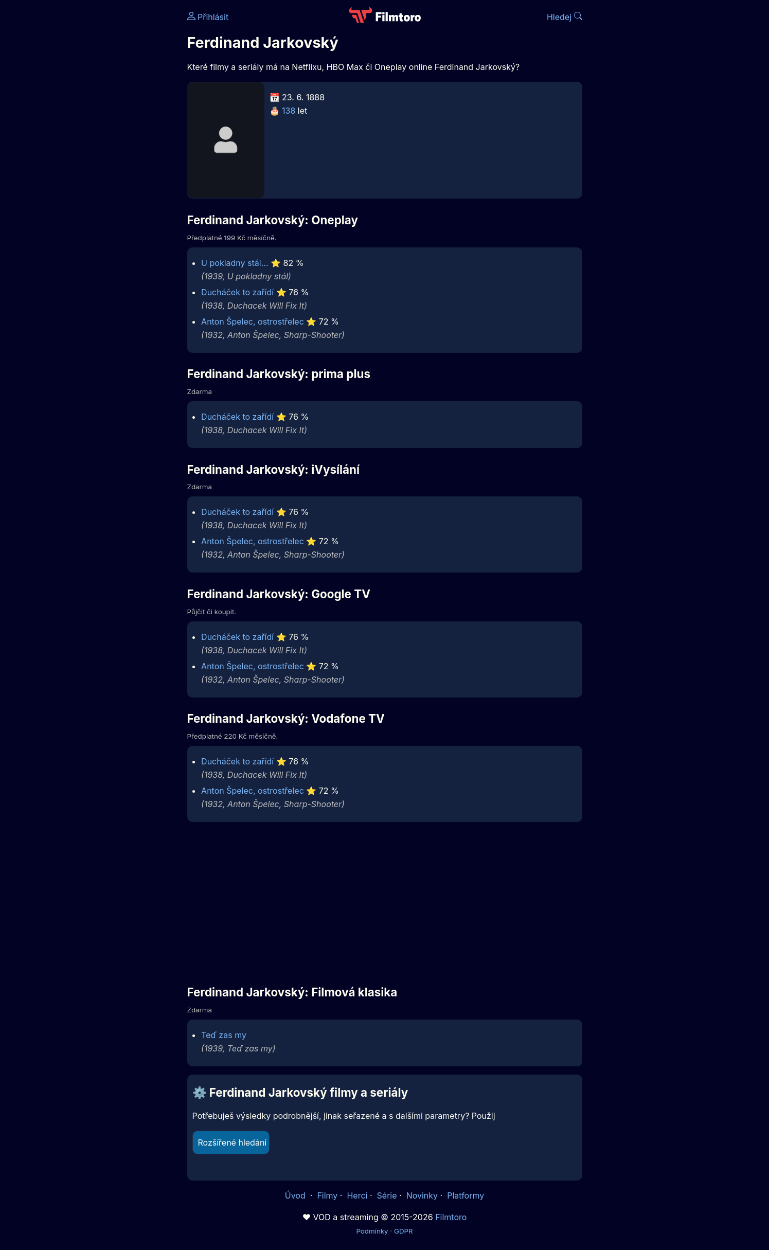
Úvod (296, 1195)
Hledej (564, 17)
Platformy (465, 1195)
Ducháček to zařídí (237, 292)
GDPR (403, 1231)
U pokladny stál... (234, 263)
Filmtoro (451, 1217)
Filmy (327, 1195)
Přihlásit (208, 17)
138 (288, 110)
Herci (357, 1195)
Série (387, 1195)
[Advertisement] (112, 158)
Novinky (422, 1195)
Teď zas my (223, 1035)
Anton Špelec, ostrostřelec (252, 321)
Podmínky (372, 1231)
